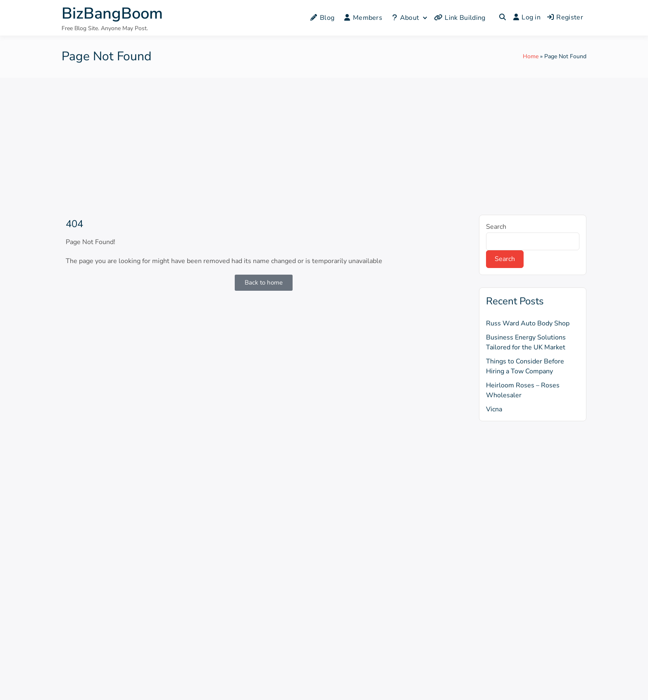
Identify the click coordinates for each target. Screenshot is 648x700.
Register (565, 17)
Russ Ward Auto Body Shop (527, 323)
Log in (527, 17)
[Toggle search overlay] (502, 17)
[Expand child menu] (424, 17)
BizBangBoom (112, 13)
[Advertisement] (324, 139)
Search (496, 226)
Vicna (494, 409)
